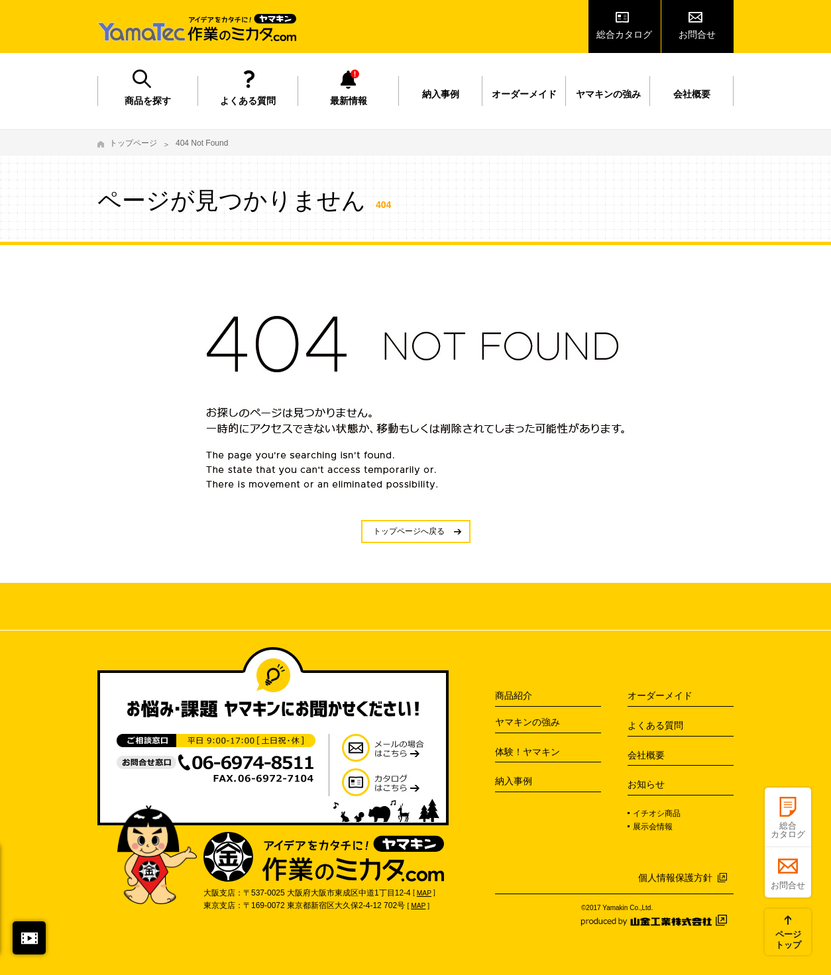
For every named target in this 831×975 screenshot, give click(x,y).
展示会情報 (653, 826)
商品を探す (148, 100)
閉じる (29, 937)
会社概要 (691, 94)
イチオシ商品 (657, 813)
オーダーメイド (524, 94)
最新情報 (348, 100)
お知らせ (646, 784)
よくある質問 (248, 100)
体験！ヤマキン (527, 751)
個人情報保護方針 (675, 877)
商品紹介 (513, 695)
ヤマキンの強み (608, 94)
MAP (424, 893)
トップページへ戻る (409, 531)
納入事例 (440, 94)
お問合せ (697, 34)
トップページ (133, 143)
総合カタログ (624, 34)
